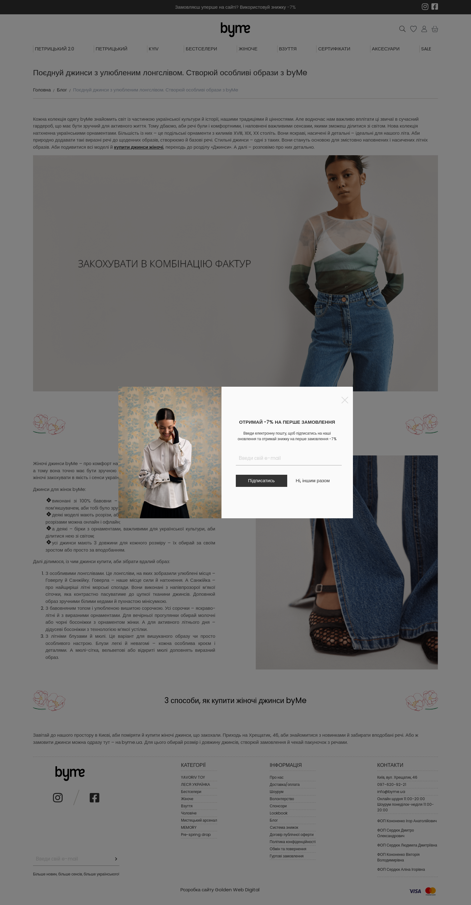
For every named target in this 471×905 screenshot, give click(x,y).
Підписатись (261, 480)
